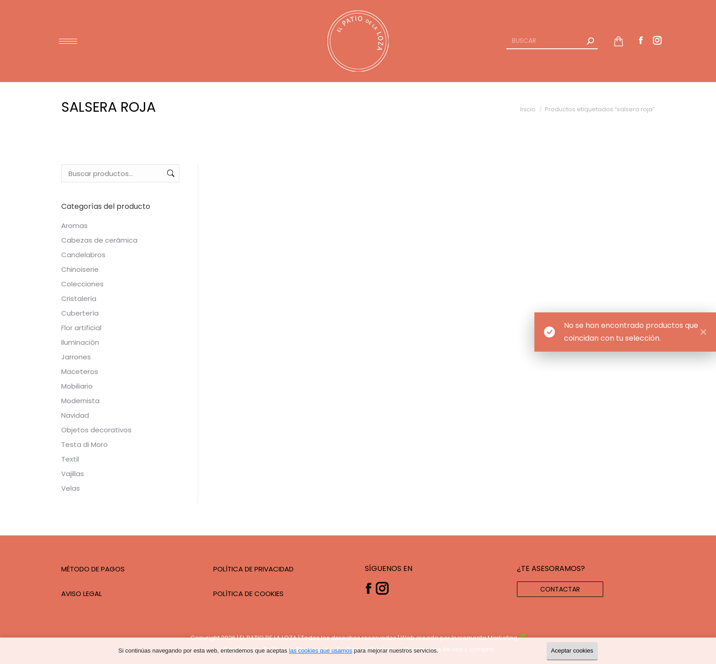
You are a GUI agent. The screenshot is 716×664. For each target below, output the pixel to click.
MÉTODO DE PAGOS (93, 569)
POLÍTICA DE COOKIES (248, 593)
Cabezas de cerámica (99, 240)
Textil (70, 459)
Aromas (74, 225)
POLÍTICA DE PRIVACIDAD (253, 569)
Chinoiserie (80, 269)
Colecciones (82, 284)
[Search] (552, 41)
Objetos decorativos (96, 430)
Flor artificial (81, 327)
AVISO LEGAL (81, 593)
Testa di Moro (84, 444)
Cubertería (80, 313)
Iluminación (80, 342)
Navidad (75, 415)
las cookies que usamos (321, 650)
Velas (70, 488)
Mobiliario (77, 386)
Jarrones (76, 357)
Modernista (80, 400)
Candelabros (83, 254)
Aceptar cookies (572, 650)
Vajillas (72, 473)
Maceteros (79, 371)
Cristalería (78, 298)
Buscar (169, 173)
